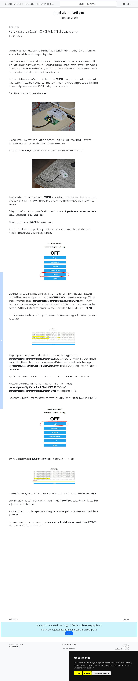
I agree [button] (78, 673)
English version (73, 32)
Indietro (13, 619)
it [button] (132, 3)
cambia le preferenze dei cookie (122, 649)
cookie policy (126, 647)
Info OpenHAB (18, 3)
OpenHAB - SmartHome (69, 13)
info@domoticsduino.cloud (69, 648)
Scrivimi (69, 633)
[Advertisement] (115, 70)
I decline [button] (87, 673)
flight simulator (42, 3)
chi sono (8, 3)
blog (52, 3)
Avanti (125, 619)
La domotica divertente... (69, 17)
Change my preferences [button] (101, 673)
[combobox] (88, 4)
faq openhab (29, 3)
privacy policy (126, 645)
